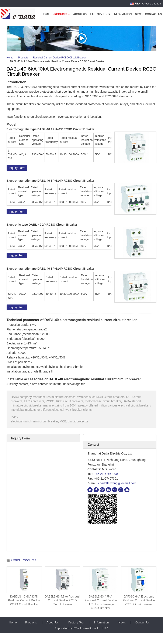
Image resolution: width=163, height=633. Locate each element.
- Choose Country (148, 4)
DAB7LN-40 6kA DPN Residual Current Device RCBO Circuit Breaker (24, 600)
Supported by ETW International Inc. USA (81, 628)
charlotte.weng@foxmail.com (117, 483)
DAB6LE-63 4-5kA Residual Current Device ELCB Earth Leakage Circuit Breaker (101, 602)
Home (45, 14)
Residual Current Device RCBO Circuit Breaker (59, 57)
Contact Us (153, 14)
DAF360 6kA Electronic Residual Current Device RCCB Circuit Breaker (139, 600)
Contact (93, 444)
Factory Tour (100, 14)
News (138, 14)
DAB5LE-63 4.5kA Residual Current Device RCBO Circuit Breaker (62, 600)
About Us (53, 622)
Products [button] (61, 14)
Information (123, 14)
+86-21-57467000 (106, 474)
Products (23, 57)
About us (80, 14)
